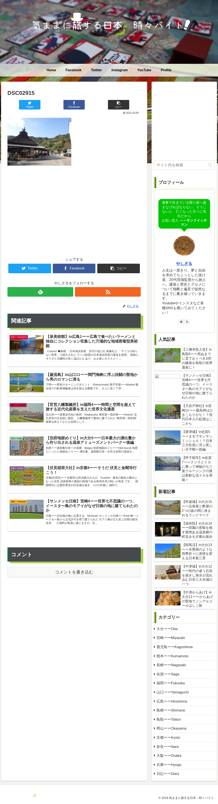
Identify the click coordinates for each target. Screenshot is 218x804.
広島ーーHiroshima (171, 701)
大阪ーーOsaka (168, 756)
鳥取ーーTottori (168, 719)
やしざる (184, 263)
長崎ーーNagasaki (171, 665)
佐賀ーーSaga (167, 674)
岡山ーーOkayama (171, 728)
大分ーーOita (167, 629)
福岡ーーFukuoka (170, 683)
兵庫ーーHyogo (168, 765)
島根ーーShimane (170, 710)
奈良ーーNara (167, 747)
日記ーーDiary (167, 774)
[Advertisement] (74, 204)
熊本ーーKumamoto (172, 656)
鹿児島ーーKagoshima (174, 647)
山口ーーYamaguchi (172, 692)
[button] (210, 164)
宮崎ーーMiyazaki (170, 638)
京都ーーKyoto (168, 738)
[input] (184, 165)
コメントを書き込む (74, 589)
